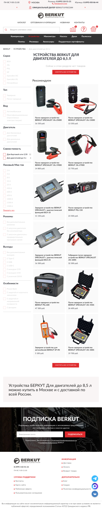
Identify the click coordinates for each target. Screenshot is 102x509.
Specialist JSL (12, 79)
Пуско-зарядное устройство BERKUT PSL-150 (80, 209)
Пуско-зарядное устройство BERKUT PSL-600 (47, 304)
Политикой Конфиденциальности (64, 440)
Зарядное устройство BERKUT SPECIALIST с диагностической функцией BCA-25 (48, 257)
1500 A (10, 206)
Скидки (66, 485)
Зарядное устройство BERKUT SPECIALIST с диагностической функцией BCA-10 (48, 210)
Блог (65, 481)
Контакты (79, 23)
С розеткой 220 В (14, 276)
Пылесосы (86, 36)
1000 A (10, 199)
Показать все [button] (8, 210)
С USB (9, 262)
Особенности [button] (10, 283)
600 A (9, 192)
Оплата (66, 467)
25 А (9, 185)
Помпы (21, 42)
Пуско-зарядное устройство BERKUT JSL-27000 (80, 164)
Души (74, 36)
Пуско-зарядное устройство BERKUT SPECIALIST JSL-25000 (48, 119)
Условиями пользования (48, 442)
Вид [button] (5, 106)
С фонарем (11, 308)
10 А (9, 181)
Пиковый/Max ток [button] (13, 165)
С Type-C (10, 259)
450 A (9, 188)
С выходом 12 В (13, 269)
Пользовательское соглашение (28, 493)
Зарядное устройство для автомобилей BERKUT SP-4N (47, 349)
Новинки (65, 23)
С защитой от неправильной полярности (13, 301)
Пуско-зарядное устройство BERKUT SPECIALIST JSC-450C (81, 304)
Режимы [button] (8, 216)
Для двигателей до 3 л (16, 158)
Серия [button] (6, 56)
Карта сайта (20, 485)
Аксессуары (48, 42)
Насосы (63, 36)
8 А (8, 178)
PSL (8, 69)
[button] (59, 3)
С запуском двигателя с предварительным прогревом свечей (17, 237)
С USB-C (10, 266)
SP (8, 72)
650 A (9, 195)
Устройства (33, 36)
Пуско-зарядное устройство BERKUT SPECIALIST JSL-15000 (81, 119)
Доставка (67, 463)
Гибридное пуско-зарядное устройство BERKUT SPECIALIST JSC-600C (82, 257)
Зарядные (11, 95)
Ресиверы (34, 42)
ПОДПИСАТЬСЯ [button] (75, 434)
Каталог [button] (22, 23)
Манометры (49, 36)
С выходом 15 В (13, 273)
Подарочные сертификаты (71, 42)
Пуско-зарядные (14, 99)
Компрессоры (17, 36)
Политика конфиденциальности (77, 489)
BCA (9, 61)
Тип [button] (5, 90)
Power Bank (12, 289)
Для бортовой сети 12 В (17, 154)
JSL (8, 65)
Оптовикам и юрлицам (43, 23)
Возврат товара (69, 471)
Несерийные (12, 83)
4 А (8, 174)
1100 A (10, 203)
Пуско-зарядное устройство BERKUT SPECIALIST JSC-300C (81, 349)
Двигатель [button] (9, 127)
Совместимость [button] (12, 149)
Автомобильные (14, 112)
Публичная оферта (23, 489)
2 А (8, 170)
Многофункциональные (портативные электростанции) (17, 117)
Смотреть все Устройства (65, 72)
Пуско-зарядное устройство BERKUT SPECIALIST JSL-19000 (48, 164)
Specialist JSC (12, 76)
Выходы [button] (8, 247)
